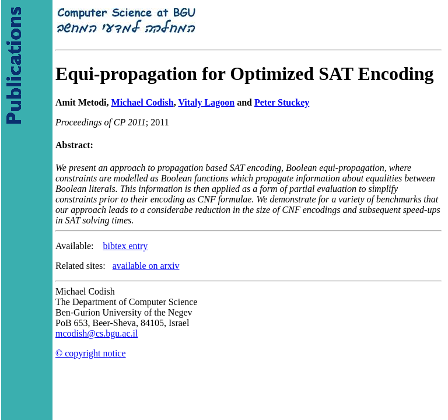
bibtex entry (125, 246)
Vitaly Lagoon (206, 102)
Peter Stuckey (281, 102)
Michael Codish (142, 102)
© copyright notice (90, 353)
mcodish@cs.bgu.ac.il (96, 333)
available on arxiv (146, 266)
